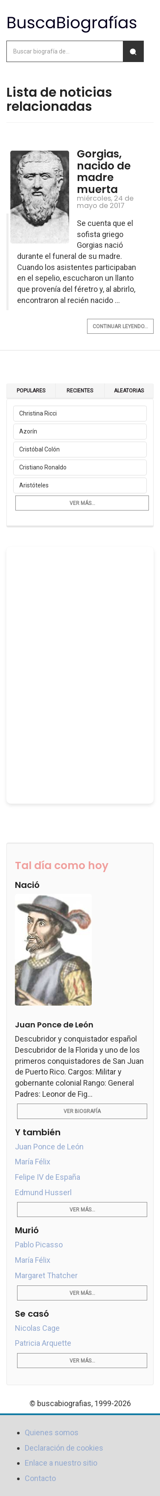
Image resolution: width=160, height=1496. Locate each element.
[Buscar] (133, 51)
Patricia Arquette (43, 1343)
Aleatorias (129, 391)
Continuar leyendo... (120, 326)
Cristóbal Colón (39, 449)
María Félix (32, 1161)
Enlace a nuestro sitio (61, 1462)
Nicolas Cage (37, 1328)
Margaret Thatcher (46, 1275)
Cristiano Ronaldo (43, 467)
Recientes (80, 391)
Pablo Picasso (39, 1244)
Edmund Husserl (43, 1192)
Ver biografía (82, 1111)
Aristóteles (34, 485)
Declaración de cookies (64, 1447)
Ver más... (82, 503)
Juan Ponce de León (49, 1146)
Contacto (40, 1478)
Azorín (28, 431)
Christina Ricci (38, 413)
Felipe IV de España (47, 1176)
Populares (31, 391)
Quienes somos (52, 1432)
